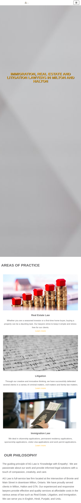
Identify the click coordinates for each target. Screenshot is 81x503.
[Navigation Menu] (76, 3)
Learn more (40, 331)
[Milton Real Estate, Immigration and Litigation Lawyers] (27, 3)
